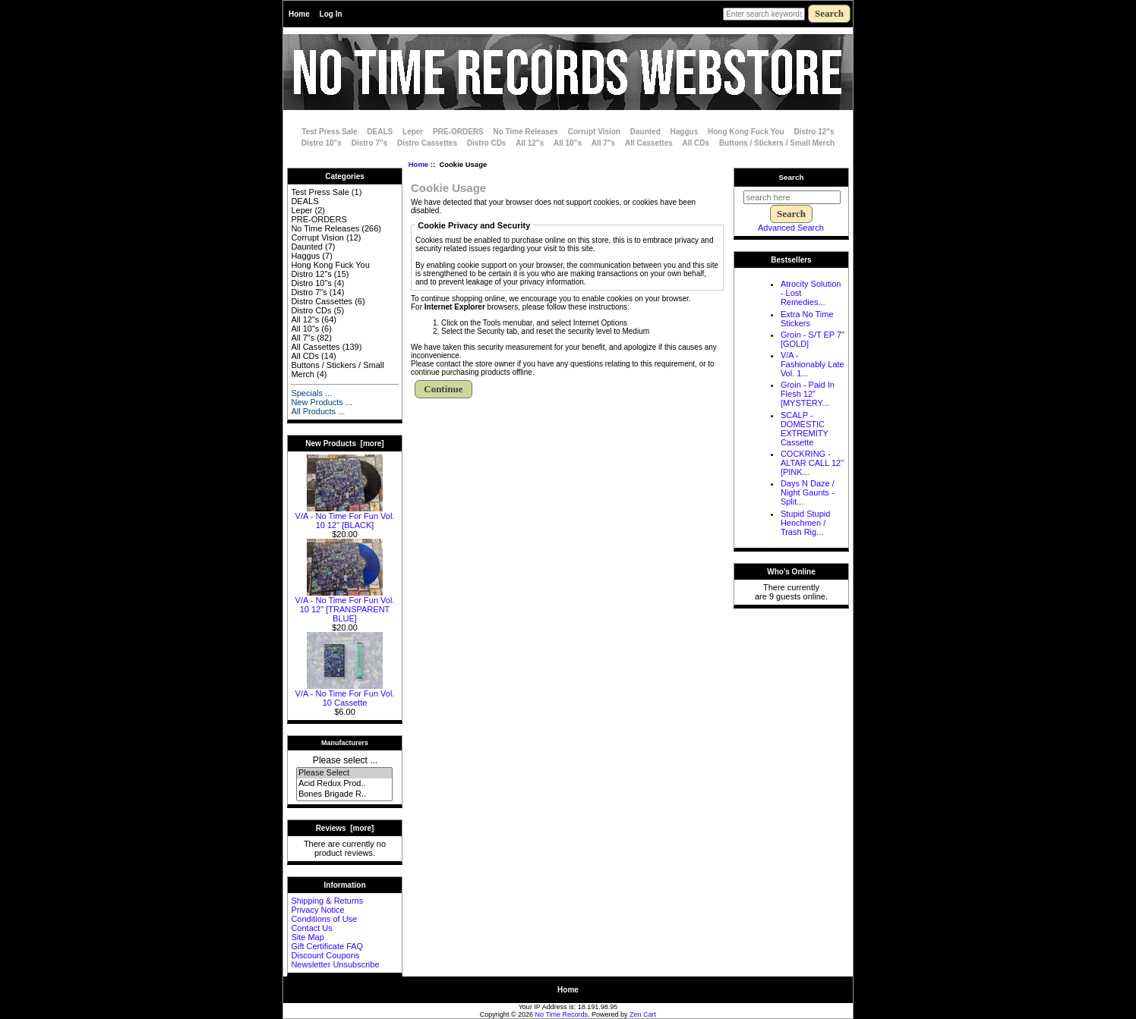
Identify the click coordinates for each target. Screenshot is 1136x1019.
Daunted (645, 131)
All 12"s (530, 143)
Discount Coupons (325, 955)
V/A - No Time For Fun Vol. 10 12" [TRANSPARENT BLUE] (345, 605)
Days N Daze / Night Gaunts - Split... (808, 492)
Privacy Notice (317, 909)
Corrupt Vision (594, 131)
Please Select (344, 773)
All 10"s (568, 143)
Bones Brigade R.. (344, 794)
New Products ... (321, 402)
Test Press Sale (329, 131)
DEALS (380, 131)
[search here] (792, 197)
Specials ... (311, 393)
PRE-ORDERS (458, 131)
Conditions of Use (324, 918)
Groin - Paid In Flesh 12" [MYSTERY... (808, 393)
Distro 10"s (321, 143)
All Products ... (318, 411)
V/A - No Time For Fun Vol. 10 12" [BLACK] (345, 517)
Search (791, 177)
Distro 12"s (814, 131)
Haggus (685, 131)
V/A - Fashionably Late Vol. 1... (812, 364)
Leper (412, 131)
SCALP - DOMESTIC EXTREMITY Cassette (804, 428)
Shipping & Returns (327, 900)
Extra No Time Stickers (807, 319)
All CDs (696, 143)
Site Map (307, 937)
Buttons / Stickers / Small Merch (777, 143)
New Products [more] (344, 443)
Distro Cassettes (427, 143)
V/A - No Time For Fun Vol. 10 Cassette (345, 694)
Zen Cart (643, 1014)
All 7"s (603, 143)
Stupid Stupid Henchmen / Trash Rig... (805, 522)
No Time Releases (526, 131)
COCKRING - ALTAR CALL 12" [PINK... (812, 462)
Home (299, 14)
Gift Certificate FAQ (327, 946)
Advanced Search (791, 227)
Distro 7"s (370, 143)
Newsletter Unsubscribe (335, 964)
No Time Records (562, 1014)
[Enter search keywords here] (764, 14)
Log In (331, 14)
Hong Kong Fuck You (746, 131)
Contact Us (311, 928)
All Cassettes (649, 143)
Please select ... (345, 760)
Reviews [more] (345, 828)
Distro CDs (486, 143)
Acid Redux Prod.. (344, 783)
